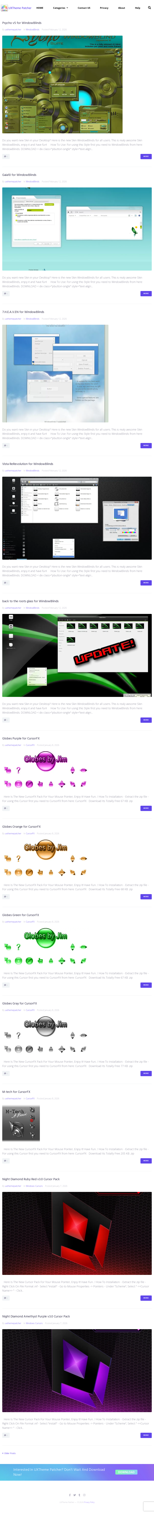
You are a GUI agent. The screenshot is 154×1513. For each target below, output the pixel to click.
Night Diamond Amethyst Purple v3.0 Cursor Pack (36, 1316)
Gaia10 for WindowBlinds (19, 175)
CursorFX (30, 745)
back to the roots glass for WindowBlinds (30, 601)
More (146, 156)
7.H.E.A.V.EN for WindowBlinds (23, 312)
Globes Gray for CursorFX (19, 1003)
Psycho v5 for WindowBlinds (21, 23)
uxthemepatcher (13, 29)
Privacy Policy (89, 1502)
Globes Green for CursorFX (20, 915)
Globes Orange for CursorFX (21, 826)
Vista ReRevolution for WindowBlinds (27, 464)
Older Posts (9, 1453)
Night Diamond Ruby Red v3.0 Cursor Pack (31, 1179)
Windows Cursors (34, 1186)
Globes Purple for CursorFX (21, 738)
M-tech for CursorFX (16, 1092)
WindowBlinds (32, 29)
